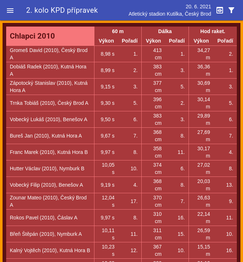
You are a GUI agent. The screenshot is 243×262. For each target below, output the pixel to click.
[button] (10, 10)
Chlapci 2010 (32, 36)
